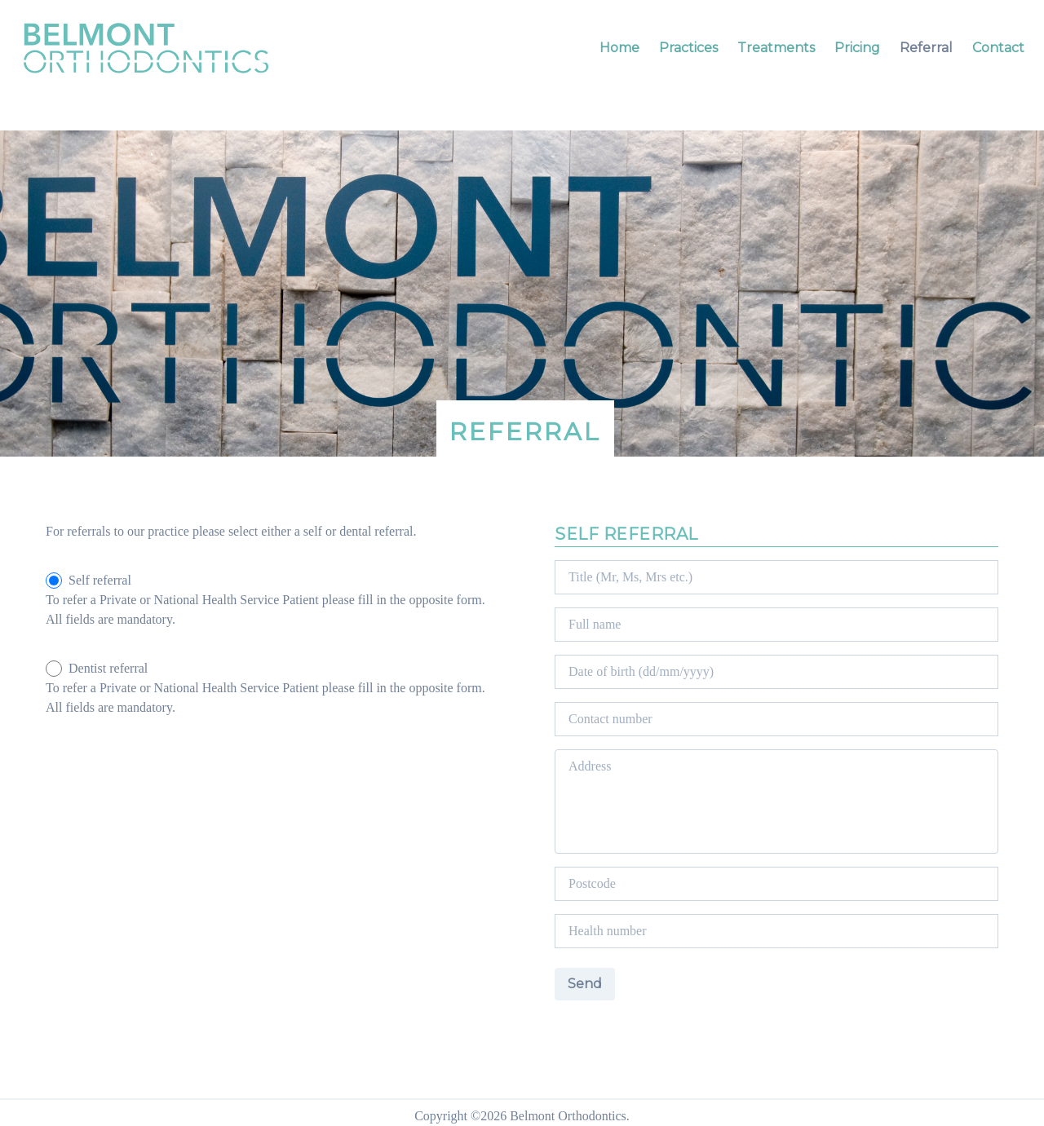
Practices (688, 47)
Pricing (857, 47)
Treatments (776, 47)
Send (585, 983)
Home (619, 47)
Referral (926, 47)
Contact (998, 47)
